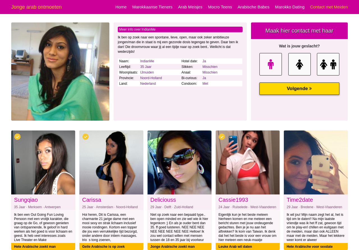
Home (121, 6)
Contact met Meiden (329, 6)
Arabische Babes (253, 6)
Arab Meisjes (190, 6)
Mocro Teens (220, 6)
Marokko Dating (290, 6)
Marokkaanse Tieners (152, 6)
